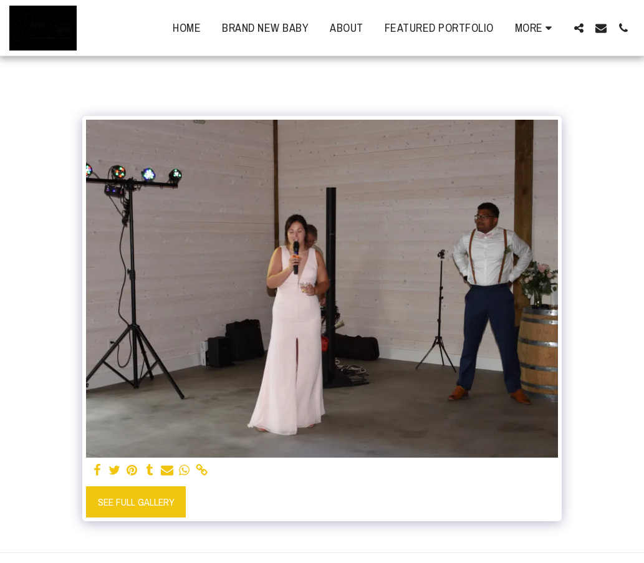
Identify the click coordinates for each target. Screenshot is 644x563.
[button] (578, 28)
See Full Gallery (136, 502)
